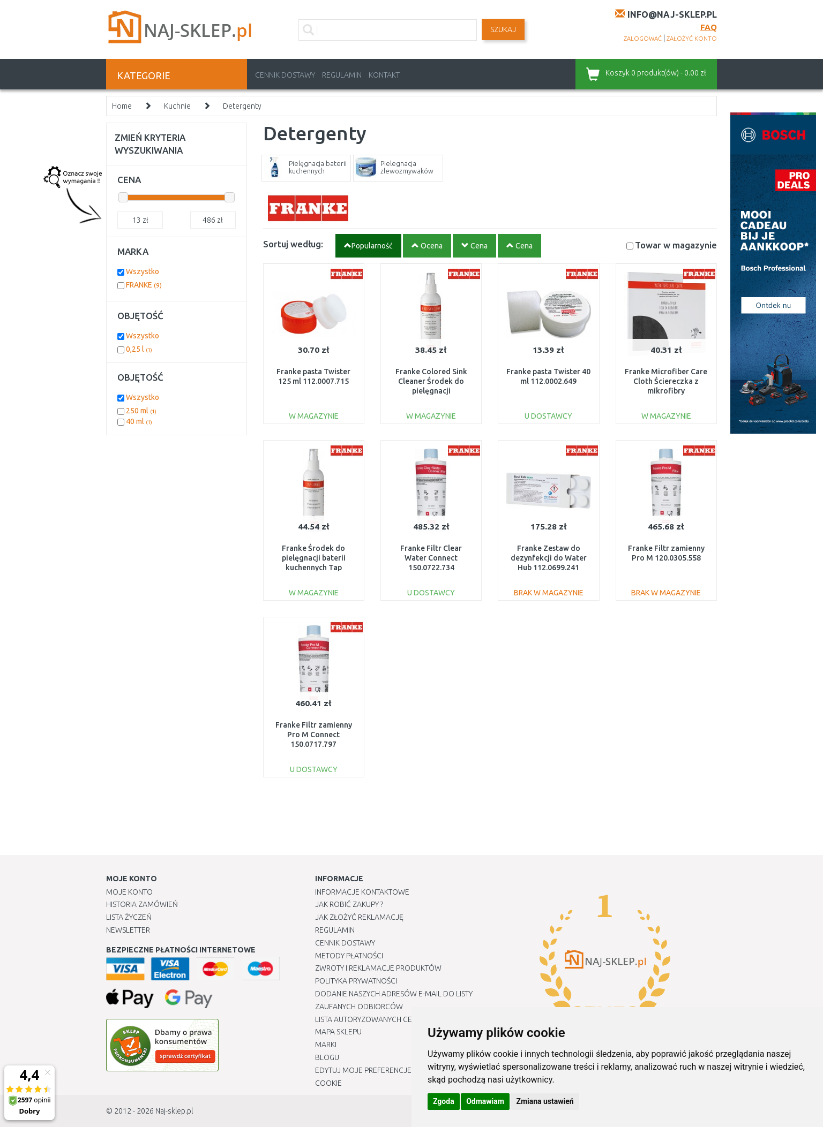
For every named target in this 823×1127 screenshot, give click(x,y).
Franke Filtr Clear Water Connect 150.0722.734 (431, 558)
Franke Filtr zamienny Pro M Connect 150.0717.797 (313, 734)
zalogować (643, 38)
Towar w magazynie (676, 245)
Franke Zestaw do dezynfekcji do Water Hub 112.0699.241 (549, 558)
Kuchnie (177, 106)
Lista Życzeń (129, 917)
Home (122, 106)
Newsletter (128, 930)
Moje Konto (129, 892)
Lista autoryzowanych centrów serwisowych (402, 1019)
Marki (325, 1044)
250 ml (141, 410)
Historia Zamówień (142, 904)
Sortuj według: (293, 244)
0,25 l (139, 349)
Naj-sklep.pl (174, 1111)
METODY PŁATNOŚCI (349, 955)
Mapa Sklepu (338, 1031)
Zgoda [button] (443, 1101)
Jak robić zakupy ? (349, 904)
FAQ (708, 27)
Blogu (327, 1057)
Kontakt (384, 75)
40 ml (139, 421)
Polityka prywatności (356, 981)
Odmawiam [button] (485, 1101)
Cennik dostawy (285, 75)
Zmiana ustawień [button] (544, 1101)
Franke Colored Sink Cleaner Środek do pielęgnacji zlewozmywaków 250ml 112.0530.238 (431, 391)
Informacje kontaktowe (362, 892)
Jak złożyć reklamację (359, 917)
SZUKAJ (503, 29)
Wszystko (142, 271)
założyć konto (692, 38)
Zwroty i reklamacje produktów (378, 968)
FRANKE (144, 285)
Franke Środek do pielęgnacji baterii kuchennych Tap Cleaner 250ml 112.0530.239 (314, 568)
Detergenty (242, 106)
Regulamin (342, 75)
